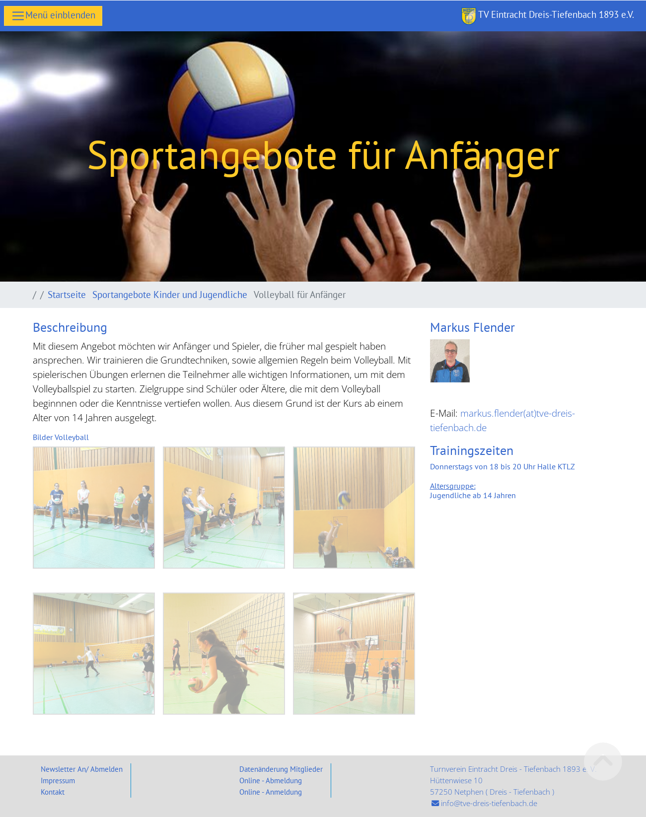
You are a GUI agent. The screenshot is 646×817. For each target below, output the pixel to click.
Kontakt (53, 792)
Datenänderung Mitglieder (281, 769)
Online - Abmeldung (270, 780)
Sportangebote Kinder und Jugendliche (171, 294)
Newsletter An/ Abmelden (82, 769)
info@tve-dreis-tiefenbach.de (489, 803)
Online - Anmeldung (270, 792)
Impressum (58, 780)
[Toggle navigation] (53, 16)
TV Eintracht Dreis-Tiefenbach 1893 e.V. (547, 16)
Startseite (68, 294)
